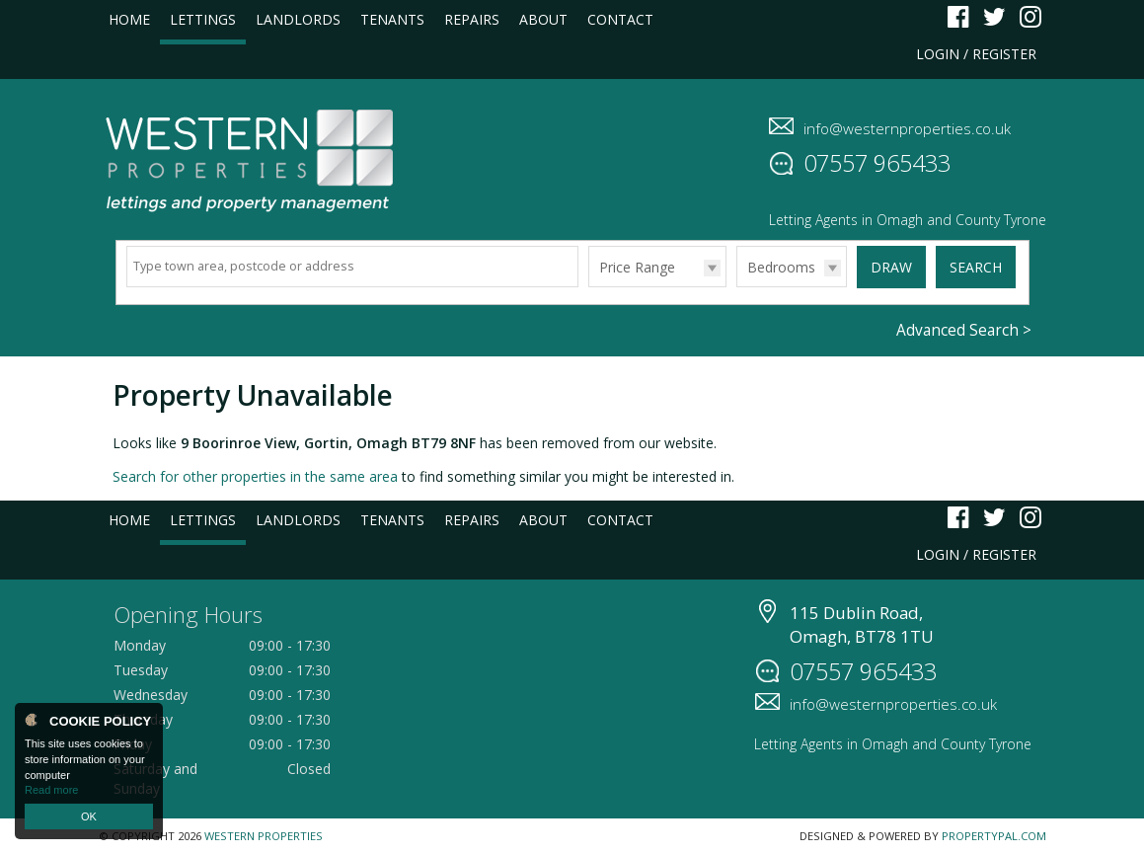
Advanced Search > (963, 330)
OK (89, 816)
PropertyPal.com (994, 835)
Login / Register (976, 53)
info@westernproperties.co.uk (907, 128)
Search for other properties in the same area (255, 476)
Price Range (637, 267)
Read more (51, 790)
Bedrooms (781, 267)
